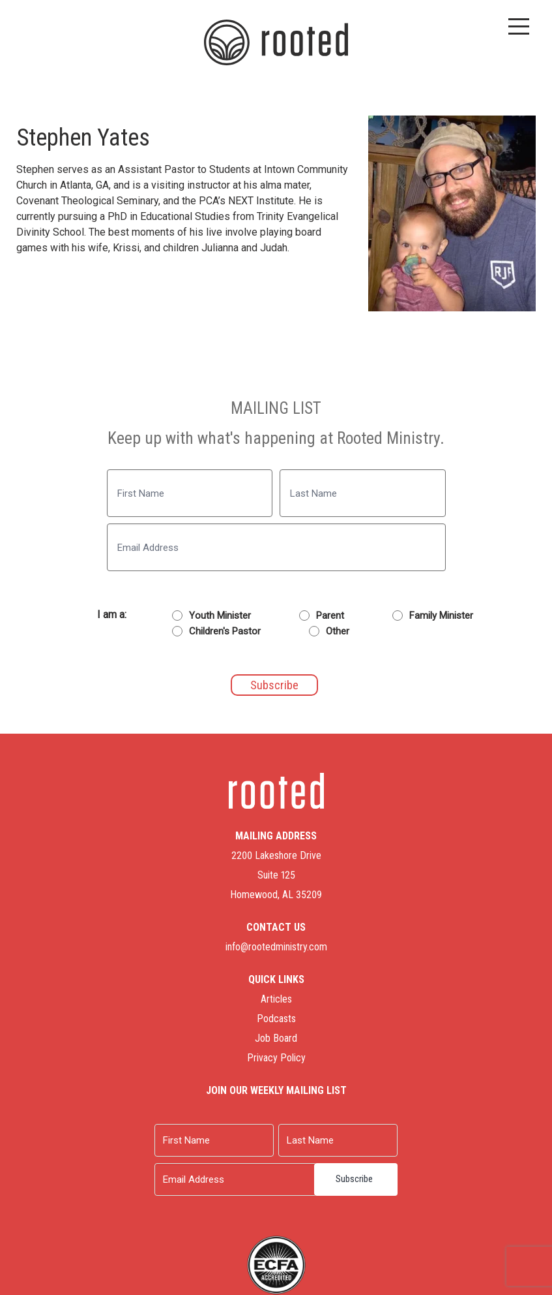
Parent (330, 615)
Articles (276, 999)
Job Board (276, 1038)
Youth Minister (220, 615)
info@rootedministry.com (276, 947)
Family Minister (441, 615)
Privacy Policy (276, 1058)
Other (337, 631)
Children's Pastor (225, 631)
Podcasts (276, 1018)
